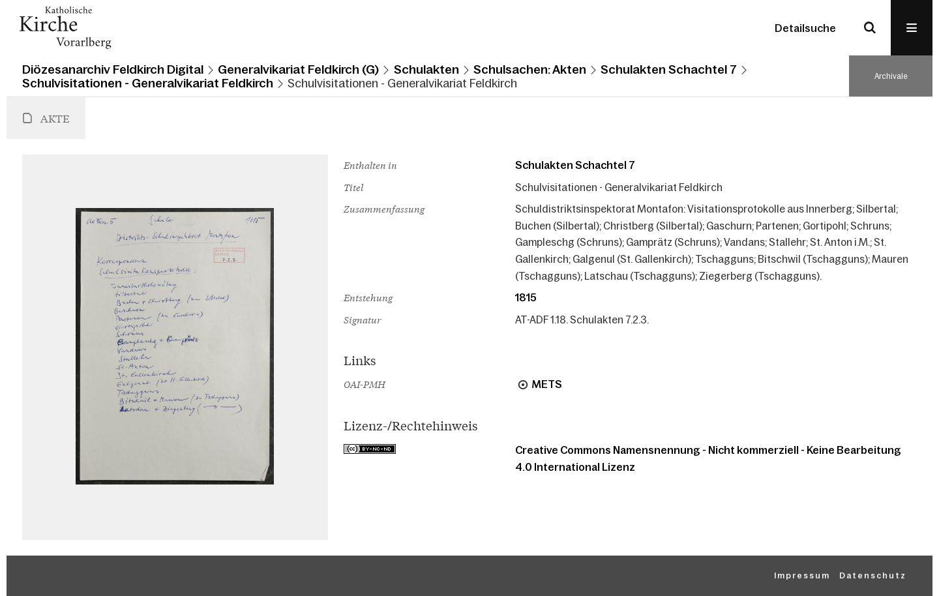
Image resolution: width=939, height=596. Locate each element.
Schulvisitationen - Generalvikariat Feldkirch (147, 83)
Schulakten (426, 69)
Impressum (802, 575)
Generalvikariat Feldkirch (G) (298, 69)
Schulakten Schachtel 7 (669, 69)
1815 (526, 297)
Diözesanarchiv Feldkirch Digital (112, 69)
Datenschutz (872, 575)
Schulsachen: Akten (529, 69)
